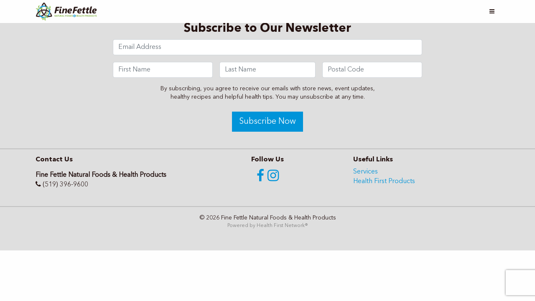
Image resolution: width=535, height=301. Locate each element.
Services (365, 171)
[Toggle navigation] (491, 11)
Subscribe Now (267, 121)
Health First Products (384, 181)
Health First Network (281, 225)
